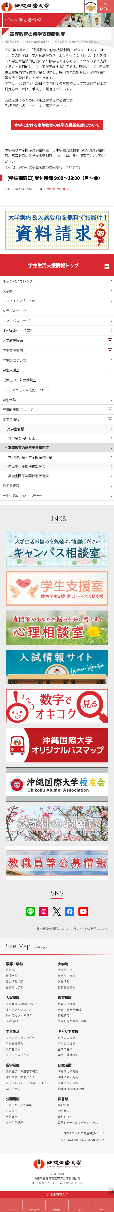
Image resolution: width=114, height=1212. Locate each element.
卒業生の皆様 (66, 1043)
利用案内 (63, 1111)
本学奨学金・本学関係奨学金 (30, 457)
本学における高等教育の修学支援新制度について (56, 125)
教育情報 (64, 997)
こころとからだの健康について (26, 389)
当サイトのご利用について (90, 928)
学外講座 (11, 1117)
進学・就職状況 (68, 1055)
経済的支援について (17, 409)
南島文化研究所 (68, 1071)
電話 (80, 1209)
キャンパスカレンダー (19, 281)
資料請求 (57, 1209)
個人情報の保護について (52, 928)
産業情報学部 (14, 981)
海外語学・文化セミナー (22, 1077)
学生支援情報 (14, 1043)
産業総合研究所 (68, 1083)
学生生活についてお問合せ (22, 495)
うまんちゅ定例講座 (19, 1105)
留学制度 (12, 1065)
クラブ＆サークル (16, 310)
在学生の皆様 (66, 1037)
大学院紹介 (65, 970)
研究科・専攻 (66, 976)
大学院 (63, 963)
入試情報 (63, 981)
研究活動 (64, 1065)
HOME (103, 1209)
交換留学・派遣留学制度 (22, 1071)
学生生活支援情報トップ (53, 265)
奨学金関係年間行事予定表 (28, 475)
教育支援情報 (66, 987)
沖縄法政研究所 (68, 1077)
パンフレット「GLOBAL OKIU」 (26, 1083)
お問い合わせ (34, 1209)
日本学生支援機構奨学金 (26, 466)
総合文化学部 (14, 987)
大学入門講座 (14, 1122)
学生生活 (12, 1031)
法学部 (10, 970)
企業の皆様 (65, 1049)
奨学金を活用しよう (23, 438)
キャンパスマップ (16, 320)
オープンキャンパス (19, 1009)
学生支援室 (10, 369)
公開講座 (12, 1098)
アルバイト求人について (21, 300)
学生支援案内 (12, 350)
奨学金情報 (10, 419)
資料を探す (65, 1117)
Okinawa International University (82, 1139)
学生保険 (9, 399)
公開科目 (11, 1111)
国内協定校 (13, 1089)
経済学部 (11, 976)
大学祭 (7, 290)
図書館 (63, 1098)
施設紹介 (63, 1105)
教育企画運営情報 (69, 1009)
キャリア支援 (68, 1031)
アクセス (11, 1209)
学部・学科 (14, 963)
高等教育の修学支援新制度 (28, 447)
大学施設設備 (12, 340)
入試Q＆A (12, 1021)
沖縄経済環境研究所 (71, 1089)
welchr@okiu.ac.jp (59, 188)
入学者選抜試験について (22, 1004)
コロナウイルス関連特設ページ (83, 1133)
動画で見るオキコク (19, 1015)
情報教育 (63, 1015)
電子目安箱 (10, 485)
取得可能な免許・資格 (72, 1021)
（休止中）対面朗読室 (19, 379)
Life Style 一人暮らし (19, 330)
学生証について (14, 360)
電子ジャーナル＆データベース (78, 1122)
